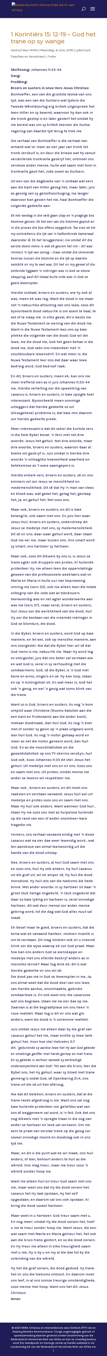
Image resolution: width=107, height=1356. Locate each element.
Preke (51, 56)
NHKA (34, 50)
